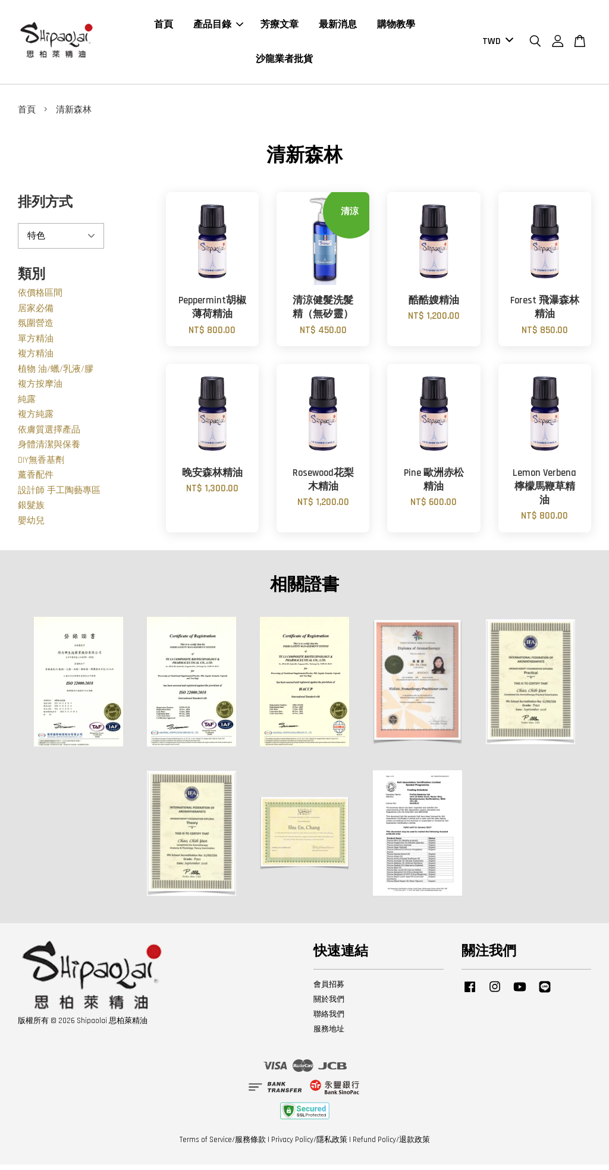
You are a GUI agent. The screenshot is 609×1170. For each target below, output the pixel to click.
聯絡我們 (328, 1019)
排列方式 (45, 208)
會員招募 (328, 990)
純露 (27, 404)
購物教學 (396, 27)
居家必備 (36, 313)
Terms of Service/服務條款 (223, 1145)
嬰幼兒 (31, 526)
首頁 (163, 27)
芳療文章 (279, 27)
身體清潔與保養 (49, 450)
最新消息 (338, 27)
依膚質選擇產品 (49, 435)
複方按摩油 (40, 389)
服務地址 (328, 1034)
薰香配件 (36, 480)
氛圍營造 (36, 328)
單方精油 (36, 344)
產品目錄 (218, 27)
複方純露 (36, 419)
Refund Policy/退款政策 (391, 1145)
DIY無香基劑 (41, 465)
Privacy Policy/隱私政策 (309, 1145)
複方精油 (36, 359)
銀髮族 (31, 510)
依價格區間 (40, 298)
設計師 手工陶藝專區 (59, 495)
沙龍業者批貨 (284, 61)
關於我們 (328, 1004)
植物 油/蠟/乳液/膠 (55, 374)
